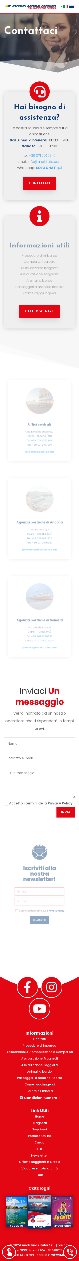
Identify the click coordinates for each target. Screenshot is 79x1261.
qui (49, 167)
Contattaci (39, 183)
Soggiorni (39, 1129)
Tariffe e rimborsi (39, 1091)
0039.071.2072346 (50, 1255)
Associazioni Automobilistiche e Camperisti (40, 1052)
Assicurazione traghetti (39, 267)
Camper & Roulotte (39, 262)
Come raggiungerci (39, 290)
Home (39, 1116)
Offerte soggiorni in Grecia (39, 1162)
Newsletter (39, 1155)
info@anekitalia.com (45, 161)
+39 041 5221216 (44, 639)
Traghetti (39, 1123)
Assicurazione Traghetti (39, 1058)
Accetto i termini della (38, 803)
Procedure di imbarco (39, 257)
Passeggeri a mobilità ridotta (39, 284)
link (31, 1250)
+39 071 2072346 (42, 155)
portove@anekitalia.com (39, 645)
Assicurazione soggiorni (39, 273)
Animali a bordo (39, 278)
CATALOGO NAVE (39, 311)
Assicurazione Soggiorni (39, 1065)
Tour (39, 1175)
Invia (65, 812)
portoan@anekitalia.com (39, 547)
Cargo (39, 1142)
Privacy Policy (60, 803)
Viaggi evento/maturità (39, 1168)
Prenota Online (39, 1136)
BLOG (39, 1149)
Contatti (39, 1039)
